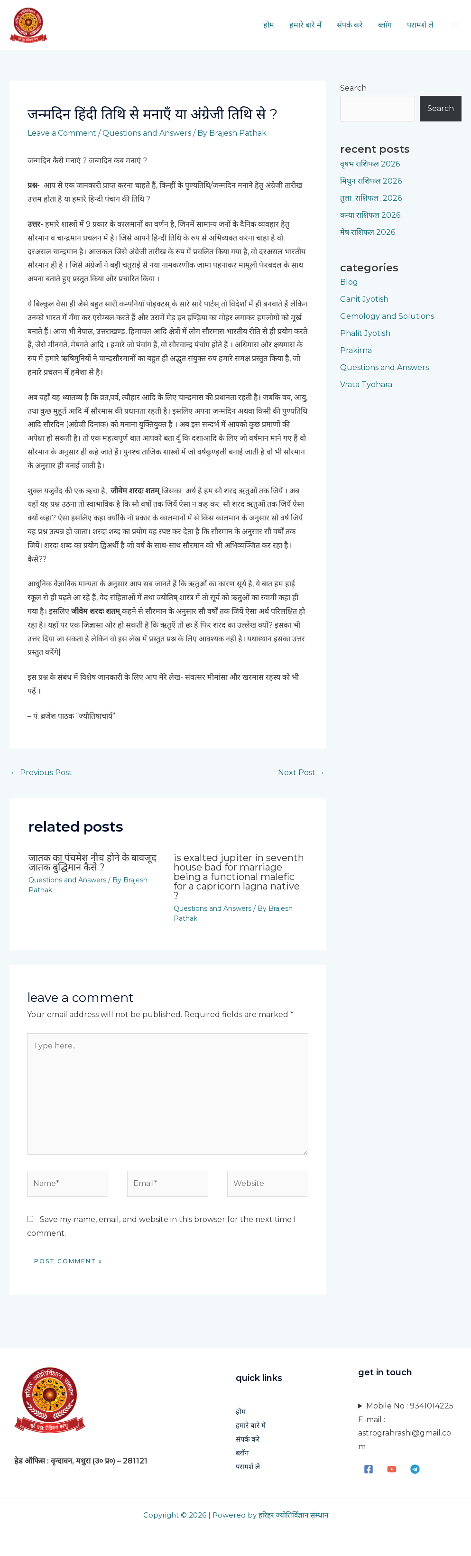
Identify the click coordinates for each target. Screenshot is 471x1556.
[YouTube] (391, 1469)
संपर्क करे (350, 24)
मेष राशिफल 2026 (367, 232)
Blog (349, 282)
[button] (456, 25)
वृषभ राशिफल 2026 (370, 163)
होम (268, 24)
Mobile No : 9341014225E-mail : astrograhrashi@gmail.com (405, 1426)
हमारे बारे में (305, 24)
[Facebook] (368, 1469)
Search (353, 88)
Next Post (301, 772)
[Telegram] (415, 1469)
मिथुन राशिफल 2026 (371, 180)
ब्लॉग (385, 24)
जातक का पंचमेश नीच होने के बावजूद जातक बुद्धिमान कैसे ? (92, 862)
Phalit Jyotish (365, 333)
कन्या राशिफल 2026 (370, 215)
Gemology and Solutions (387, 316)
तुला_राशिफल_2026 (371, 198)
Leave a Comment (62, 133)
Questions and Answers (146, 133)
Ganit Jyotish (364, 299)
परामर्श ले (420, 24)
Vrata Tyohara (366, 384)
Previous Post (41, 772)
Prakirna (356, 350)
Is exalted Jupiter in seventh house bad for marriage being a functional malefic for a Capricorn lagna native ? (239, 876)
